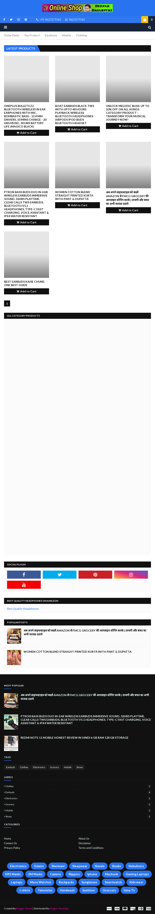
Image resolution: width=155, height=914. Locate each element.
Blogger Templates (59, 908)
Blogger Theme (24, 908)
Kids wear (136, 882)
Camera (55, 874)
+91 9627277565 (48, 19)
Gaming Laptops (137, 874)
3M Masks (35, 874)
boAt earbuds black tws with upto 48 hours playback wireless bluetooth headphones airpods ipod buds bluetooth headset (74, 114)
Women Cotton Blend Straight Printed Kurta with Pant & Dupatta (74, 195)
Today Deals (11, 35)
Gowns (39, 866)
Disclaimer (85, 843)
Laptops (16, 882)
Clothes (24, 767)
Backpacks (66, 882)
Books (116, 866)
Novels (100, 866)
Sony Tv (129, 890)
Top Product (32, 35)
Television (45, 890)
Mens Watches (40, 882)
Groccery (109, 890)
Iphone (92, 874)
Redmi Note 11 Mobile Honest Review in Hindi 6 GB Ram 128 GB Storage (74, 737)
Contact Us (10, 843)
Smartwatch (113, 882)
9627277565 (75, 19)
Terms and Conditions (91, 847)
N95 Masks (13, 874)
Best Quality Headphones (23, 608)
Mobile (66, 35)
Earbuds (10, 767)
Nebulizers (136, 866)
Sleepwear (79, 866)
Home (7, 838)
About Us (84, 838)
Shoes (79, 767)
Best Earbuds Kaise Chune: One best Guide (24, 283)
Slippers (74, 874)
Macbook (111, 874)
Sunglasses (89, 882)
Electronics (39, 767)
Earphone (51, 35)
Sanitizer (88, 890)
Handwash (67, 890)
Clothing (81, 35)
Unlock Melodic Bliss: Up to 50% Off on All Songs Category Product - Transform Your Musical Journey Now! (127, 112)
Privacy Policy (12, 847)
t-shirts (24, 890)
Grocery (54, 767)
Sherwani (58, 866)
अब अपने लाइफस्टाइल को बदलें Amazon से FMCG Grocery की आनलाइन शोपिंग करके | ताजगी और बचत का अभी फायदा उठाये (127, 197)
